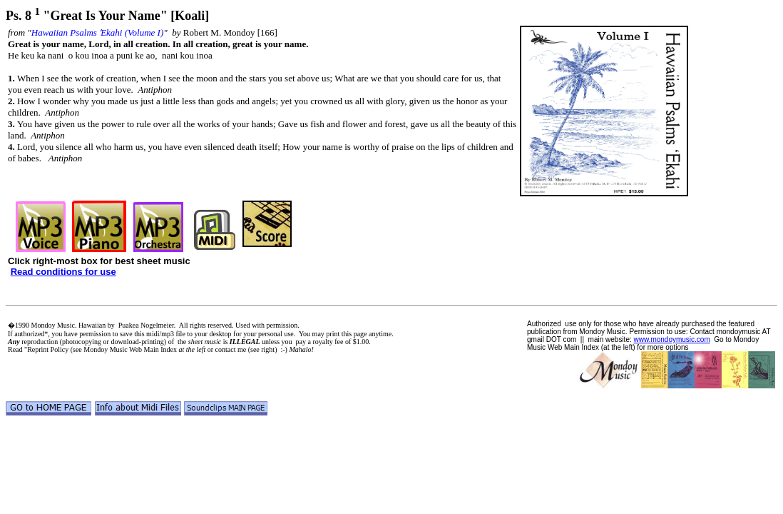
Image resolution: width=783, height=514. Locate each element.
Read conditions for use (63, 271)
